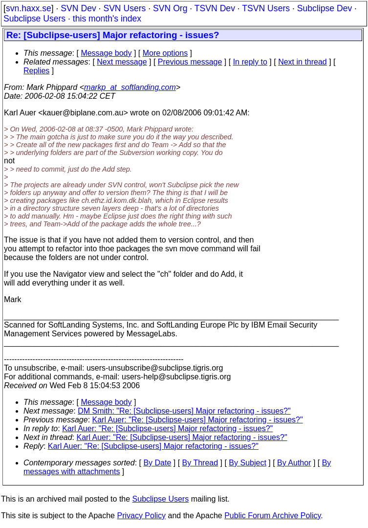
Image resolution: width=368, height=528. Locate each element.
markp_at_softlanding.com (130, 87)
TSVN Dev (215, 8)
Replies (36, 70)
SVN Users (124, 8)
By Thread (200, 463)
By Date (157, 463)
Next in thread (302, 62)
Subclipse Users (34, 18)
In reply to (250, 62)
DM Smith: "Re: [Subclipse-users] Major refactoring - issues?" (184, 411)
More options (165, 53)
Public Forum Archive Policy (272, 515)
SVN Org (170, 8)
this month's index (107, 18)
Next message (122, 62)
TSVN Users (266, 8)
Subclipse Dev (324, 8)
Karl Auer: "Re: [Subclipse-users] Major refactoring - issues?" (197, 420)
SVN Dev (78, 8)
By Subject (247, 463)
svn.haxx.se (28, 8)
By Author (294, 463)
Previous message (190, 62)
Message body (106, 53)
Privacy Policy (141, 515)
